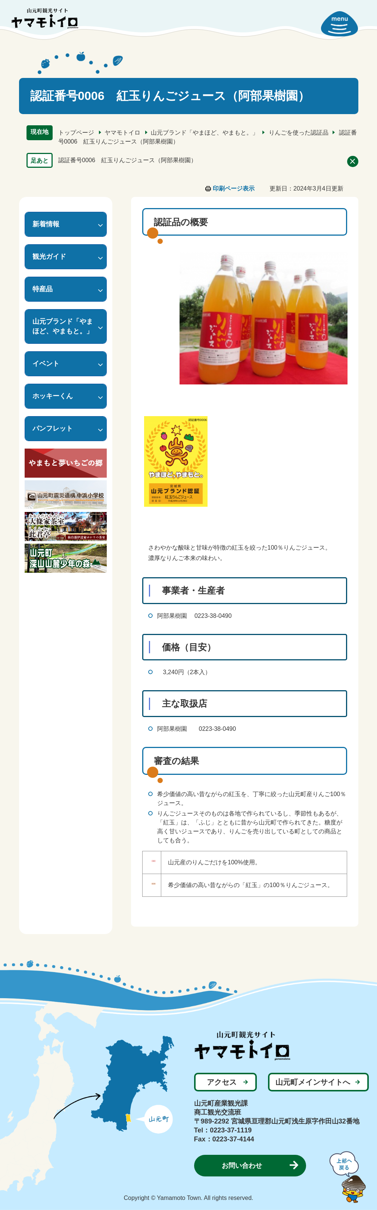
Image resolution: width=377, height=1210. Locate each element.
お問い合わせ (242, 1165)
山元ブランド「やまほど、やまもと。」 (204, 132)
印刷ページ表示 (234, 188)
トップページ (76, 132)
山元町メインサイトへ (312, 1082)
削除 (352, 161)
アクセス (222, 1082)
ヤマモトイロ (122, 132)
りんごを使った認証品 (298, 132)
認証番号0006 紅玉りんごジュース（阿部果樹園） (127, 160)
